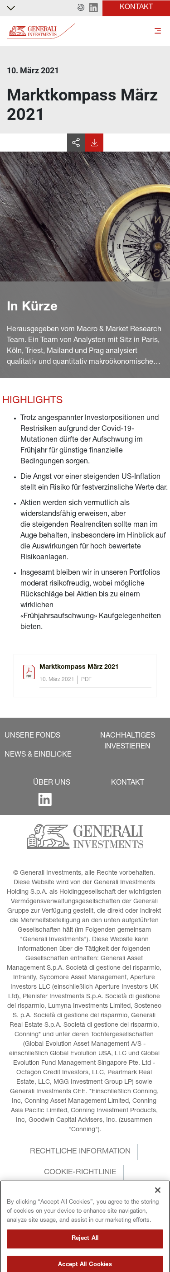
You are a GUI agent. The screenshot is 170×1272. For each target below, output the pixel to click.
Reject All (85, 1261)
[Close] (158, 1213)
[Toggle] (157, 31)
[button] (81, 8)
